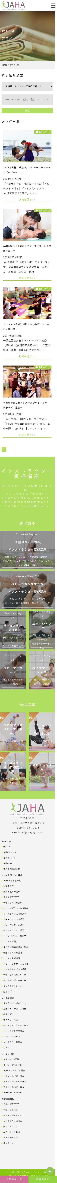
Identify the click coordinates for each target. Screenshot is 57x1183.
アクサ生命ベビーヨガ (13, 1087)
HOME (4, 65)
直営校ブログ (9, 857)
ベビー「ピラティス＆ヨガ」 (16, 963)
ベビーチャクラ (10, 1137)
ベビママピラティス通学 (14, 936)
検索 (27, 110)
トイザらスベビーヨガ (13, 1075)
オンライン (8, 1143)
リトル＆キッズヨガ (12, 1042)
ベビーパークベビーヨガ (14, 1081)
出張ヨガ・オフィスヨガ (14, 1008)
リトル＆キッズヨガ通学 (14, 913)
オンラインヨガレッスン (14, 1003)
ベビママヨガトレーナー (14, 980)
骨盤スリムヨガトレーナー (15, 974)
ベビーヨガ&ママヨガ (12, 1115)
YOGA (5, 1047)
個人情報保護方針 (11, 868)
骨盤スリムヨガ (10, 1109)
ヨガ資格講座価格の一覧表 (15, 947)
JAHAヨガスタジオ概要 (13, 1070)
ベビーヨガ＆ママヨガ (13, 1031)
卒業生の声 (8, 886)
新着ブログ (42, 1179)
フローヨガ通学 (10, 941)
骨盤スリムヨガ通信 (12, 952)
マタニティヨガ (10, 1019)
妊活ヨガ (7, 1014)
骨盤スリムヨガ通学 (12, 902)
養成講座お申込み (11, 891)
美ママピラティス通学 (13, 930)
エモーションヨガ (11, 1036)
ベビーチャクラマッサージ (15, 1025)
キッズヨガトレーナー (13, 986)
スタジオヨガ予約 (11, 1059)
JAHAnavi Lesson (11, 1092)
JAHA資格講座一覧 (11, 880)
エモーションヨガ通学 (13, 919)
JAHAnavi (7, 863)
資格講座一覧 (14, 1179)
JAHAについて (9, 852)
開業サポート (9, 991)
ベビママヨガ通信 (11, 958)
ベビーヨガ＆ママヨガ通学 (15, 908)
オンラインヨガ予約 (12, 1064)
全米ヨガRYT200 (10, 897)
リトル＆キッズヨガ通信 (14, 969)
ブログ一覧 (14, 65)
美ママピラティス (11, 1126)
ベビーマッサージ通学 (13, 924)
